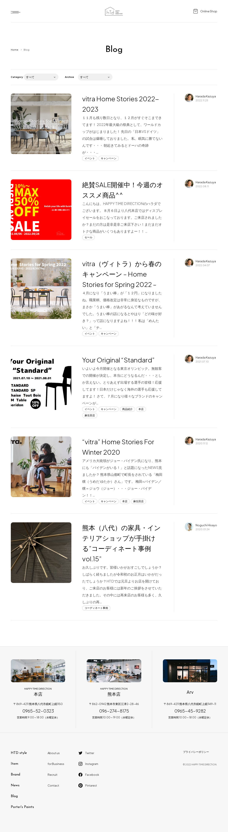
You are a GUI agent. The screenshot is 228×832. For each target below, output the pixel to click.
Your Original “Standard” (118, 360)
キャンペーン (108, 158)
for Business (56, 764)
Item (14, 764)
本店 (141, 409)
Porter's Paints (22, 807)
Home (14, 49)
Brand (15, 774)
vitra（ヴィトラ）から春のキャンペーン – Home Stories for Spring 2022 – (122, 273)
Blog (14, 796)
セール (88, 237)
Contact (53, 785)
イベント (90, 158)
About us (54, 753)
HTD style (19, 753)
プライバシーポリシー (196, 751)
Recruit (52, 774)
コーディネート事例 (96, 608)
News (15, 785)
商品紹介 (127, 409)
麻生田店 (90, 415)
